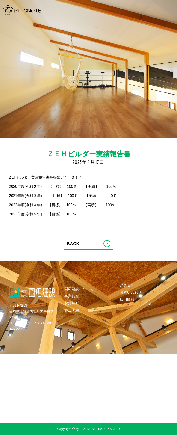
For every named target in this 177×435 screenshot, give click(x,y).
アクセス (127, 285)
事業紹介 (71, 296)
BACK (88, 243)
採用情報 (127, 299)
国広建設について (79, 289)
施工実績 (71, 310)
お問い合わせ (131, 292)
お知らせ (71, 303)
